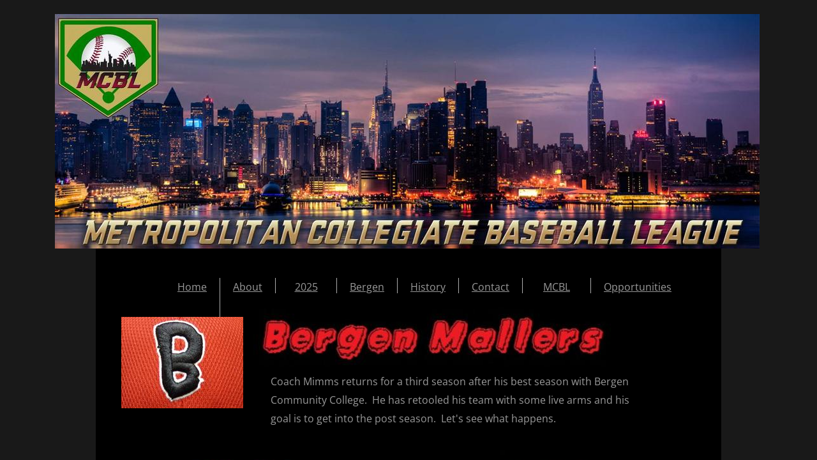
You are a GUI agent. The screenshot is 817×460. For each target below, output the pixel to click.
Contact (490, 287)
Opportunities (637, 287)
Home (192, 287)
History (428, 287)
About (247, 287)
